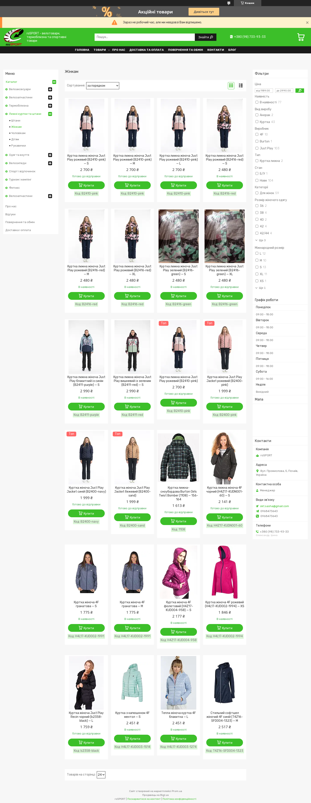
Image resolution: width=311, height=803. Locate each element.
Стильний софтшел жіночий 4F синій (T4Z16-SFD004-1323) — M (224, 717)
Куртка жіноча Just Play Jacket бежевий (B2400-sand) (132, 491)
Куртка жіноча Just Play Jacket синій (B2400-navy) (86, 489)
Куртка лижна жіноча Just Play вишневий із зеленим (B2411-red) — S (132, 381)
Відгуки (10, 214)
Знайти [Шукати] (204, 37)
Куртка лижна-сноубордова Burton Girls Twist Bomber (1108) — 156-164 (178, 493)
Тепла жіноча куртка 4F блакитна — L (178, 715)
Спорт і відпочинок (22, 171)
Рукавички (18, 145)
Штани (15, 120)
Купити (89, 185)
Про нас (118, 49)
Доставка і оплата (18, 230)
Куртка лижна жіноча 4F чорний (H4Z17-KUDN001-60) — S (224, 491)
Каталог (11, 81)
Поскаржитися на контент (144, 798)
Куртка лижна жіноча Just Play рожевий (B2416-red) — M (86, 270)
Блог (232, 49)
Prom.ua (177, 791)
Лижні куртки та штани (25, 113)
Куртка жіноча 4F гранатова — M (132, 604)
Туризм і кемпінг (20, 179)
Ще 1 (262, 287)
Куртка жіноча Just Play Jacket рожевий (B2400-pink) (224, 381)
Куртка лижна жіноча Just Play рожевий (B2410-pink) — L (178, 159)
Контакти (215, 49)
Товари (100, 49)
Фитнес (14, 187)
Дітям (15, 139)
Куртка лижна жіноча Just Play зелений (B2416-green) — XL (225, 270)
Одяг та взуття (19, 154)
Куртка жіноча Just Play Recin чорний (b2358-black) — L (86, 717)
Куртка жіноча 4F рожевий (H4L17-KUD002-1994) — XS (224, 604)
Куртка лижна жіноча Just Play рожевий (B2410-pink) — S (86, 159)
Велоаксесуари (20, 89)
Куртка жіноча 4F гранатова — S (86, 604)
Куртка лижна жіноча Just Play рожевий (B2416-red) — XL (132, 270)
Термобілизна (19, 105)
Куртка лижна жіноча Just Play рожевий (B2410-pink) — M (132, 159)
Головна (82, 49)
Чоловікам (18, 133)
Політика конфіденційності (179, 798)
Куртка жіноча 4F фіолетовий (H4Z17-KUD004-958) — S (178, 606)
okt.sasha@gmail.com (274, 506)
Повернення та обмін (185, 49)
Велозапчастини (20, 97)
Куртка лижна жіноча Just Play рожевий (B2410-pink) (178, 379)
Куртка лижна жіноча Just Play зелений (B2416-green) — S (179, 270)
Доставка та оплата (146, 49)
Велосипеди (17, 163)
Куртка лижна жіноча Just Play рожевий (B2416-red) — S (225, 159)
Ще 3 (262, 240)
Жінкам (16, 126)
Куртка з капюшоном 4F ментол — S (132, 715)
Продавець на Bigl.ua (155, 795)
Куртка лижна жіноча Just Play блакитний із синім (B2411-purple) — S (86, 381)
